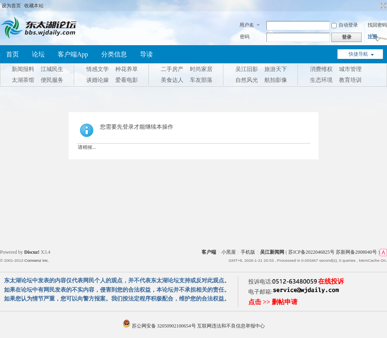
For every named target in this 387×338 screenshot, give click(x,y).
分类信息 (114, 54)
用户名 (246, 25)
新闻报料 (23, 69)
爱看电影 (126, 80)
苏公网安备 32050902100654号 (160, 326)
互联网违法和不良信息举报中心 (231, 326)
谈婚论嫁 (97, 80)
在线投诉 (331, 281)
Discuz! (32, 252)
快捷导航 (358, 54)
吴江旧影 (246, 69)
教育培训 (350, 80)
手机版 (248, 252)
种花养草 (126, 69)
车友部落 (201, 80)
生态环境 (321, 80)
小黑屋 (228, 252)
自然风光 (246, 80)
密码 (245, 37)
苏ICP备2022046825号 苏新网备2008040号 (332, 252)
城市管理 (350, 69)
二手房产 (172, 69)
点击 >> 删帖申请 (273, 301)
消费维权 (321, 69)
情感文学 (97, 69)
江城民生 (52, 69)
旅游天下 (275, 69)
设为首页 (11, 5)
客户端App (73, 54)
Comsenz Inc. (36, 260)
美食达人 (172, 80)
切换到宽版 (382, 5)
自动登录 (344, 25)
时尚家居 (201, 69)
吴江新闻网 (272, 252)
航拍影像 (275, 80)
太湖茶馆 (23, 80)
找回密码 (377, 25)
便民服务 (52, 80)
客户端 (209, 252)
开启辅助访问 (376, 5)
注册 (372, 37)
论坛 (38, 54)
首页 (12, 54)
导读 (146, 54)
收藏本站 (34, 5)
